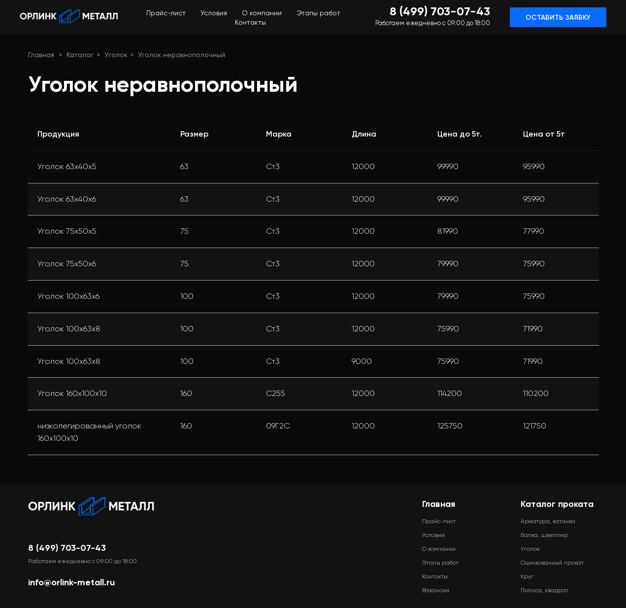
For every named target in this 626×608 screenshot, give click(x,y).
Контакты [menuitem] (250, 22)
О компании (439, 548)
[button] (558, 17)
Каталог (80, 55)
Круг (527, 576)
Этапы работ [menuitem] (318, 13)
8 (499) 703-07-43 (67, 547)
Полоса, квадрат (544, 590)
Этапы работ (440, 562)
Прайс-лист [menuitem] (166, 13)
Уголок (116, 55)
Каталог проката (557, 504)
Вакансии (435, 590)
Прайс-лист (439, 521)
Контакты (435, 576)
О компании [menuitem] (262, 13)
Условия (433, 535)
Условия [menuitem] (213, 13)
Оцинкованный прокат (552, 562)
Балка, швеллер (544, 535)
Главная (41, 55)
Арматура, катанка (548, 521)
